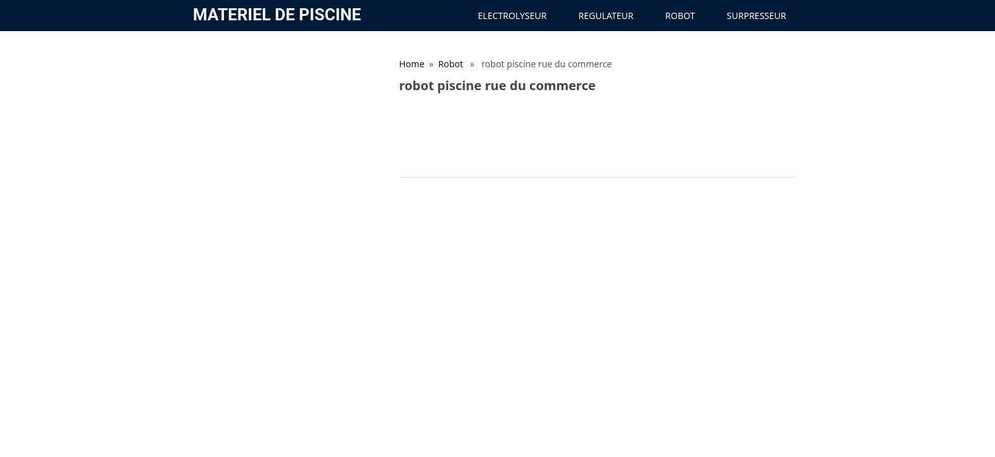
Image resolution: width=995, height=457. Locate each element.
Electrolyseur (512, 16)
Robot (680, 16)
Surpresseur (756, 16)
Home (412, 64)
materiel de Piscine (277, 14)
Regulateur (606, 16)
